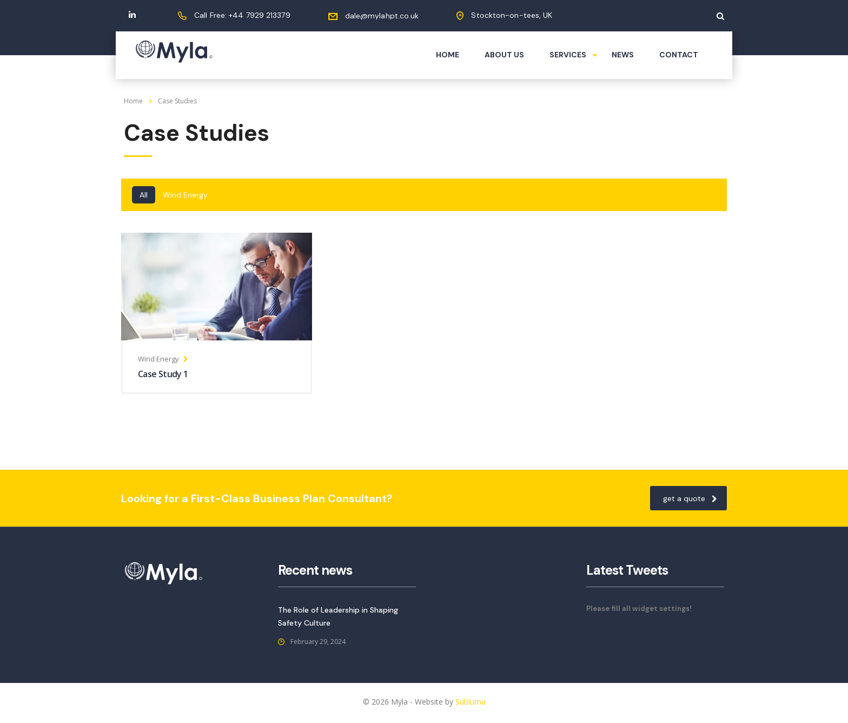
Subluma (470, 701)
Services (567, 55)
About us (504, 55)
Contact (678, 55)
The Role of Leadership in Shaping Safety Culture (338, 616)
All (144, 195)
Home (447, 55)
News (623, 55)
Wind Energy (185, 195)
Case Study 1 (163, 374)
